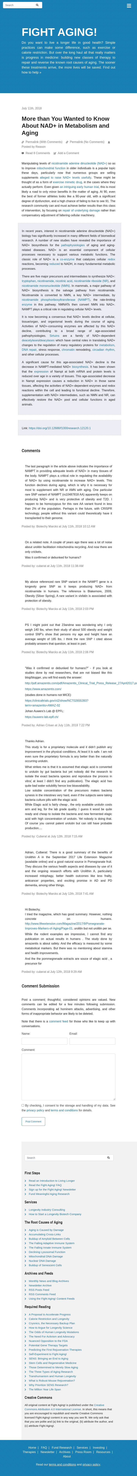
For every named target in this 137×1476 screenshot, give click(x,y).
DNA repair (29, 349)
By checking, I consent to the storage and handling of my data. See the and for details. (68, 1108)
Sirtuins (54, 335)
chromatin (68, 349)
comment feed (58, 1021)
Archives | (66, 1452)
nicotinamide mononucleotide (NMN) (46, 285)
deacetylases (30, 340)
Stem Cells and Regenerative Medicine (52, 1362)
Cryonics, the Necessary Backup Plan (52, 1323)
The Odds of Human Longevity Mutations (54, 1332)
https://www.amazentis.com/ (43, 689)
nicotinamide (45, 281)
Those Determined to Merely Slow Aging (53, 1367)
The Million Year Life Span (45, 1389)
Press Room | (85, 1452)
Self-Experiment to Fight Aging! (48, 1354)
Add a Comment (68, 153)
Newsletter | (50, 1452)
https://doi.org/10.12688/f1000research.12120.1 (60, 428)
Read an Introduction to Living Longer (52, 1180)
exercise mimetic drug (67, 182)
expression (41, 371)
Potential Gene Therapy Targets (48, 1345)
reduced (54, 263)
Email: (73, 1033)
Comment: (28, 1049)
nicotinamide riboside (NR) (91, 281)
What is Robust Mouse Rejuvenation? (52, 1380)
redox (111, 259)
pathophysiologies (73, 245)
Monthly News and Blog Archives (49, 1281)
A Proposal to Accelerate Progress (50, 1314)
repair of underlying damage (81, 210)
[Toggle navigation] (128, 5)
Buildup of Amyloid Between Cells (49, 1238)
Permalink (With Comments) (44, 141)
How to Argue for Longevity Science (51, 1327)
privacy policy (35, 1110)
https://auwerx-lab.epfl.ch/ (41, 717)
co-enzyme (67, 259)
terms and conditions (64, 1110)
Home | (34, 1447)
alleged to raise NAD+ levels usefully (65, 177)
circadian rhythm (103, 349)
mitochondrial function (51, 168)
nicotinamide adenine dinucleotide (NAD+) (79, 163)
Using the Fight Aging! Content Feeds (52, 1298)
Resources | (105, 1452)
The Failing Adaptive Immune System (51, 1243)
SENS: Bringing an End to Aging (48, 1358)
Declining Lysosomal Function (47, 1252)
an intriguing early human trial (79, 186)
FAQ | (46, 1447)
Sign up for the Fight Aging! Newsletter (52, 1189)
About (68, 1456)
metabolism (106, 345)
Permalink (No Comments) (87, 141)
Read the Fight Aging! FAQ (45, 1185)
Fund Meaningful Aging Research (49, 1193)
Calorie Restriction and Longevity (49, 1318)
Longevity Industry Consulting (47, 1209)
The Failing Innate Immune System (50, 1247)
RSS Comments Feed (42, 1294)
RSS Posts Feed (39, 1289)
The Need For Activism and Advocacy (52, 1336)
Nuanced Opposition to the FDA (48, 1340)
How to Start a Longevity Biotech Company (55, 1214)
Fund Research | (64, 1447)
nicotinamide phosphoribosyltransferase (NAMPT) (56, 299)
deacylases (47, 340)
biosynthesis (80, 366)
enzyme (27, 304)
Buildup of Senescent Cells (45, 1265)
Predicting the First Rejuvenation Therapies (55, 1349)
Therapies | (31, 1452)
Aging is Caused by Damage (46, 1229)
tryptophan (29, 281)
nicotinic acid (63, 281)
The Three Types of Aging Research (51, 1371)
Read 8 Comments (38, 153)
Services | (84, 1447)
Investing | (101, 1447)
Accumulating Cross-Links (45, 1234)
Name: (26, 1033)
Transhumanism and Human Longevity (52, 1376)
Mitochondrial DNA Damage (46, 1256)
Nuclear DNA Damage (42, 1260)
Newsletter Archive (40, 1285)
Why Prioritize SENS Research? (48, 1385)
